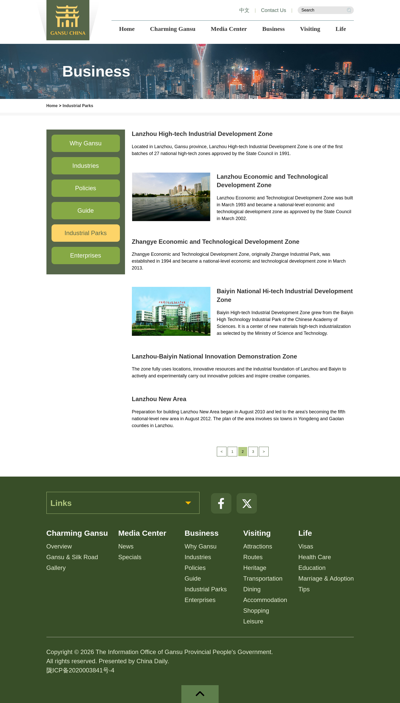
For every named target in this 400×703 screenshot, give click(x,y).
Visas (305, 546)
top (200, 694)
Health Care (314, 557)
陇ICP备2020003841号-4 (80, 670)
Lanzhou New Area (159, 398)
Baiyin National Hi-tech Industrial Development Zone (285, 295)
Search (349, 10)
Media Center (142, 533)
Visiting (257, 533)
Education (312, 567)
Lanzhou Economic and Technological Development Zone (272, 181)
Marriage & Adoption (326, 578)
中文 (244, 10)
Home (52, 106)
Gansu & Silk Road (72, 557)
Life (305, 533)
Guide (193, 578)
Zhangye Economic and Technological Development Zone (215, 241)
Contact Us (273, 10)
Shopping (256, 610)
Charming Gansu (77, 533)
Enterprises (200, 599)
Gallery (56, 567)
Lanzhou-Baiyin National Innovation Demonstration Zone (214, 356)
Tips (304, 589)
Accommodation (265, 599)
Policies (195, 567)
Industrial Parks (77, 106)
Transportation (263, 578)
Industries (198, 557)
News (126, 546)
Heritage (255, 567)
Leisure (253, 621)
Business (202, 533)
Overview (59, 546)
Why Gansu (201, 546)
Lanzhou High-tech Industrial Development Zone (202, 133)
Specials (130, 557)
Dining (252, 589)
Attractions (257, 546)
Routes (253, 557)
